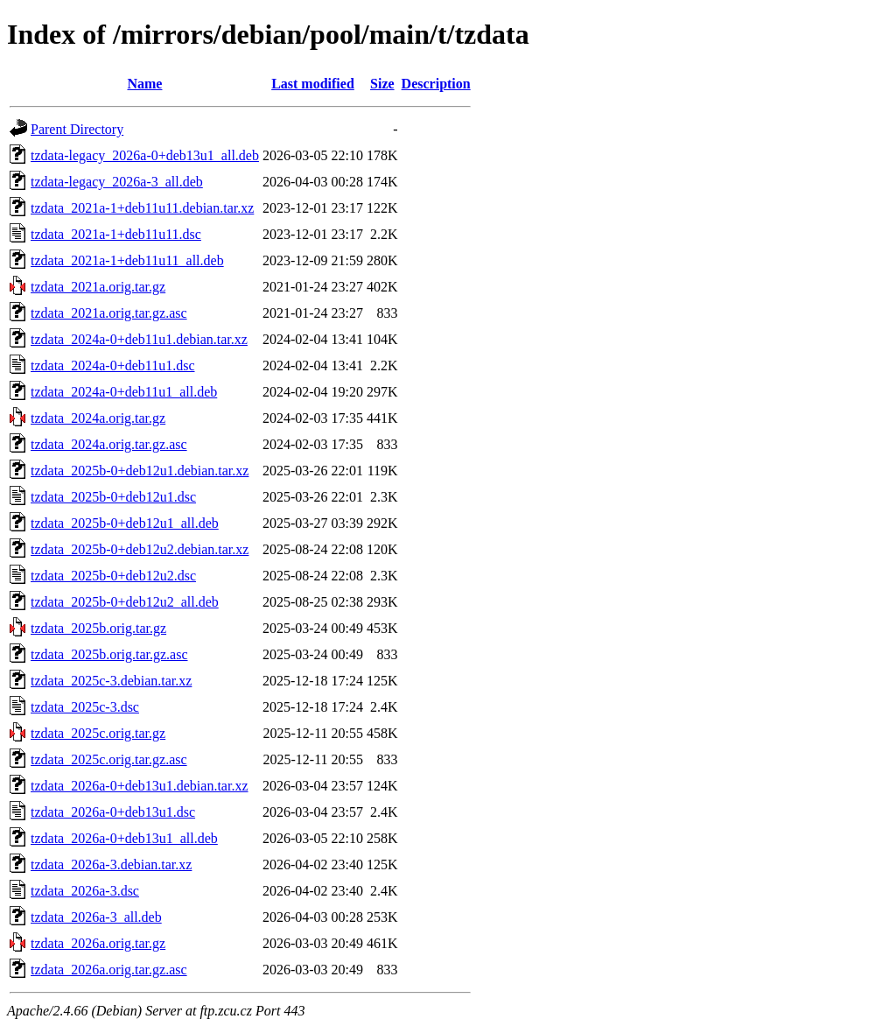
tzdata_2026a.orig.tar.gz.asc (109, 969)
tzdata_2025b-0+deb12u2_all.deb (125, 601)
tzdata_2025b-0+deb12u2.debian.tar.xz (139, 549)
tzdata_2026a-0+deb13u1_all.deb (124, 838)
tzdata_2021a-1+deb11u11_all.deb (127, 260)
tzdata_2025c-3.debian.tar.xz (111, 680)
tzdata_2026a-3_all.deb (96, 917)
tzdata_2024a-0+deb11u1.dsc (112, 365)
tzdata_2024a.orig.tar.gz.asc (109, 444)
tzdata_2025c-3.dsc (85, 706)
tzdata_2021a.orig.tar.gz (98, 286)
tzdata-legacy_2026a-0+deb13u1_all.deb (145, 155)
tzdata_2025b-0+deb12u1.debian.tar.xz (139, 470)
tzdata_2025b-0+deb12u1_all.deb (125, 523)
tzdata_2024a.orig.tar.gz (98, 418)
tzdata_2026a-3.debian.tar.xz (111, 864)
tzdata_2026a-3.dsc (85, 890)
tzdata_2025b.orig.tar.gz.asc (109, 654)
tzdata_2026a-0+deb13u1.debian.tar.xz (139, 785)
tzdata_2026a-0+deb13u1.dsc (113, 812)
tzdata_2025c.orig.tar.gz (98, 733)
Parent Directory (77, 129)
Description (436, 83)
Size (382, 83)
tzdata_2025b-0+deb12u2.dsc (113, 575)
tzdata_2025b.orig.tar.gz (98, 628)
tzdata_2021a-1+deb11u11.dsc (116, 234)
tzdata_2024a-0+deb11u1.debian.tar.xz (139, 339)
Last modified (312, 83)
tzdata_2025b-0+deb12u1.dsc (113, 496)
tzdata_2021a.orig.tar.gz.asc (109, 313)
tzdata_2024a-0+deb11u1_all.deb (124, 391)
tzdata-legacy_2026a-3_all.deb (117, 181)
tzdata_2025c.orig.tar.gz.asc (109, 759)
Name (144, 83)
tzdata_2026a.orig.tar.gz (98, 943)
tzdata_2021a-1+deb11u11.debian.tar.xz (142, 207)
